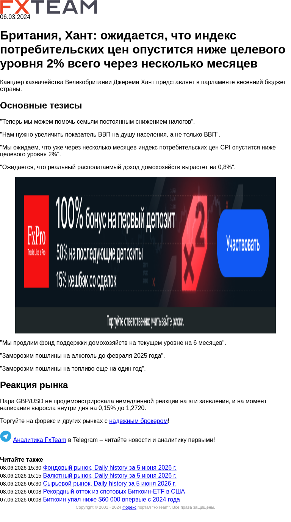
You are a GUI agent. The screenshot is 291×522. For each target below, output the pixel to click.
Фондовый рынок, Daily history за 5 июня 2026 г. (109, 467)
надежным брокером (138, 421)
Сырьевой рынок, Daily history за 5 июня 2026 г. (109, 483)
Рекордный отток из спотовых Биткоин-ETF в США (114, 491)
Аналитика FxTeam (39, 440)
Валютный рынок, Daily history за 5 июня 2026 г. (109, 475)
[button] (145, 255)
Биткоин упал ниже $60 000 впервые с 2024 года (111, 499)
